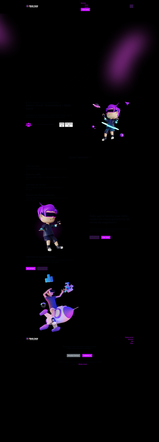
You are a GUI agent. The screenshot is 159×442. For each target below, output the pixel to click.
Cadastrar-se (42, 268)
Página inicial (129, 337)
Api (132, 341)
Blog (131, 343)
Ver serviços (94, 237)
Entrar (62, 125)
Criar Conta (105, 237)
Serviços (83, 3)
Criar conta (68, 125)
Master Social (83, 364)
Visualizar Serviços (73, 355)
